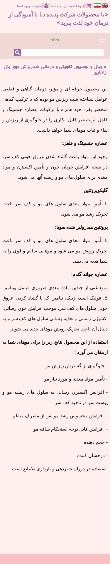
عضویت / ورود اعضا (33, 6)
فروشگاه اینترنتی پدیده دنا (72, 6)
